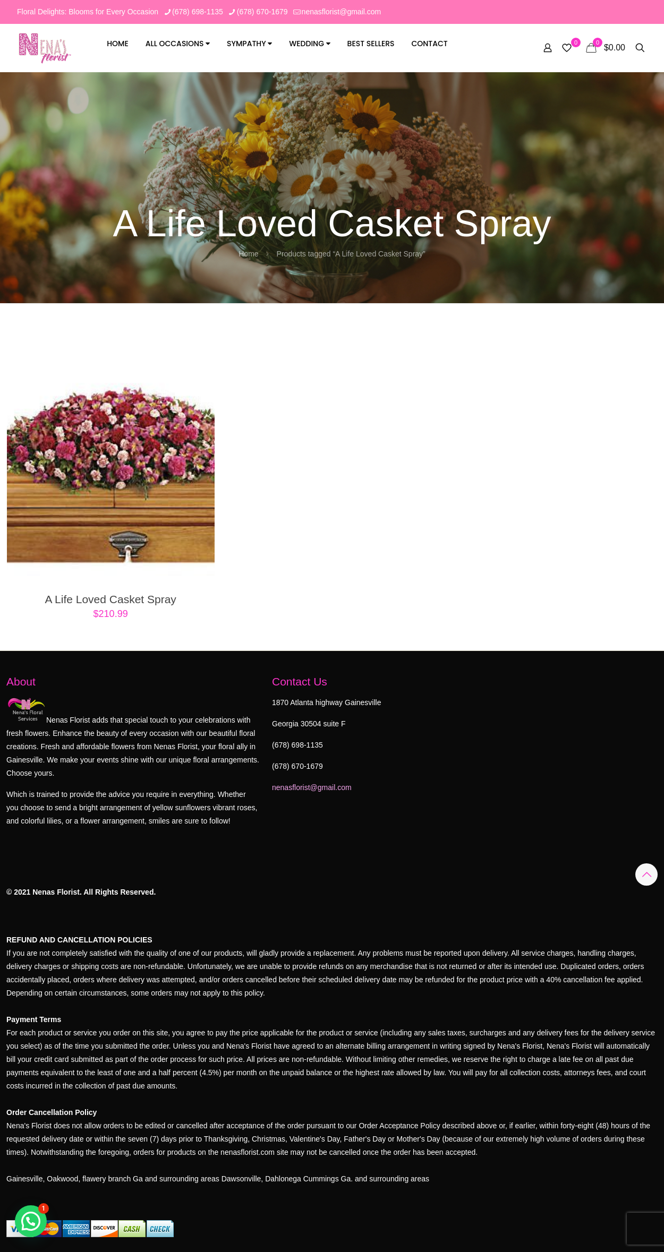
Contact (429, 43)
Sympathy (249, 43)
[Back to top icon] (646, 874)
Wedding (309, 43)
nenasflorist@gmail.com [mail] (341, 11)
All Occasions (178, 43)
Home (118, 43)
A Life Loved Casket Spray (110, 599)
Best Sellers (371, 43)
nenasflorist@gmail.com (312, 787)
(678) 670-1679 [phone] (262, 11)
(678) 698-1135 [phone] (197, 11)
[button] (31, 1221)
